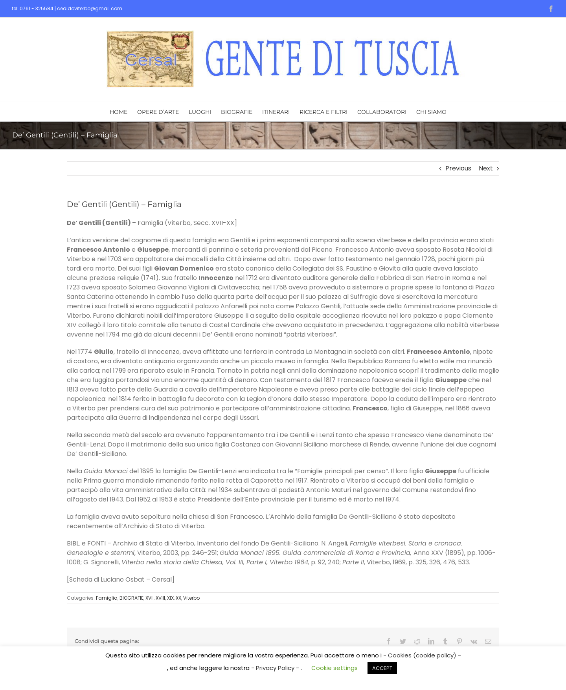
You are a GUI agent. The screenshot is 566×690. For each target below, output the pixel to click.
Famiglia (107, 598)
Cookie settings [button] (334, 668)
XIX (170, 598)
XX (178, 598)
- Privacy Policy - (276, 668)
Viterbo (191, 598)
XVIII (160, 598)
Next (486, 168)
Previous (458, 168)
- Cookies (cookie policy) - (422, 655)
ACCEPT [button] (382, 668)
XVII (149, 598)
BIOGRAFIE (131, 598)
